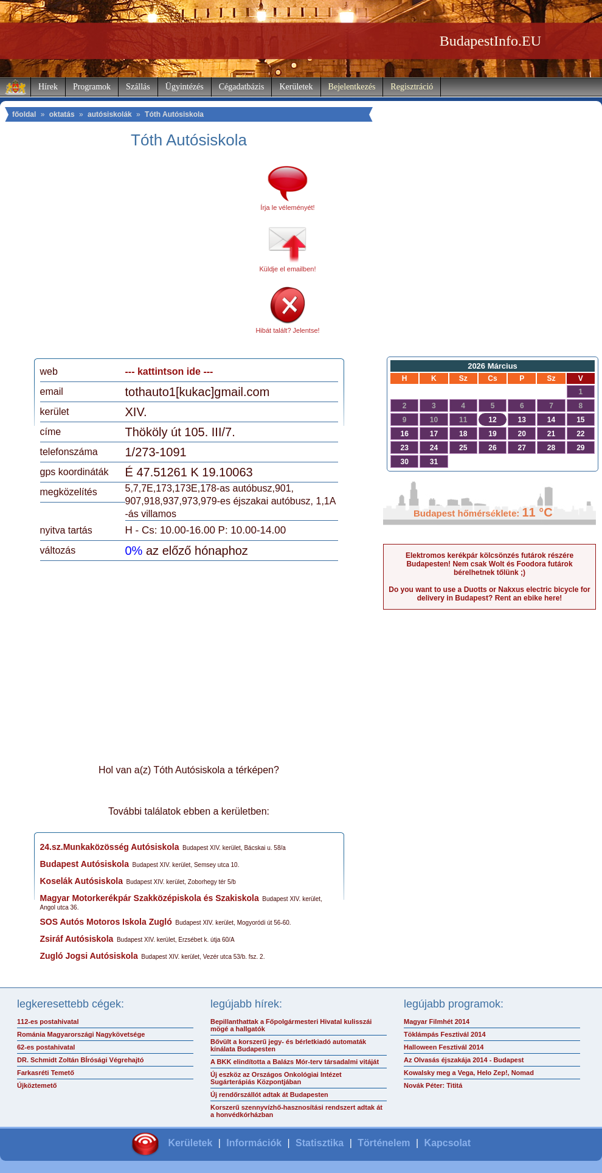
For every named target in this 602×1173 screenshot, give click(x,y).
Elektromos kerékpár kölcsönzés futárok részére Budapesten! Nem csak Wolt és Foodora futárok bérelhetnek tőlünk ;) (489, 564)
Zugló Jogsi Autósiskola (89, 956)
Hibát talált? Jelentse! (287, 330)
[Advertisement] (142, 258)
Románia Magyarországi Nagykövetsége (81, 1034)
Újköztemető (37, 1085)
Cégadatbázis (242, 86)
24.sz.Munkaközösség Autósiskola (109, 847)
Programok (92, 86)
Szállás (138, 86)
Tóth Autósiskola (174, 114)
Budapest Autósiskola (85, 864)
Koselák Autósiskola (81, 881)
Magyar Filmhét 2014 (436, 1021)
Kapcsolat (447, 1143)
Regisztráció (411, 86)
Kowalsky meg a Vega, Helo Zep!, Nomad (469, 1072)
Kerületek (296, 86)
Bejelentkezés (352, 86)
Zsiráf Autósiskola (77, 939)
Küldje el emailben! (288, 269)
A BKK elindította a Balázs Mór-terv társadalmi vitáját (294, 1061)
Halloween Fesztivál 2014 (443, 1047)
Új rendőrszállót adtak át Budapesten (269, 1094)
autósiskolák (110, 114)
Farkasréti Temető (45, 1072)
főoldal (24, 114)
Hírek (48, 86)
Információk (254, 1143)
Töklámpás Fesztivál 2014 (445, 1034)
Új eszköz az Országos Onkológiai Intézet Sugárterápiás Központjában (276, 1078)
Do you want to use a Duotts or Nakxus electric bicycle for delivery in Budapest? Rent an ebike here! (489, 593)
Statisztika (320, 1143)
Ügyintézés (184, 86)
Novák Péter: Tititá (433, 1085)
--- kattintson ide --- (169, 371)
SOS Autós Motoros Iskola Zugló (106, 922)
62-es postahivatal (46, 1047)
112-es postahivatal (48, 1021)
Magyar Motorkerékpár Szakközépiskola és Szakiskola (149, 898)
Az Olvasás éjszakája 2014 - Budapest (464, 1059)
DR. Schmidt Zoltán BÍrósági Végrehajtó (80, 1059)
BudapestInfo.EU (490, 41)
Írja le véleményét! (287, 207)
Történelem (384, 1143)
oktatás (62, 114)
